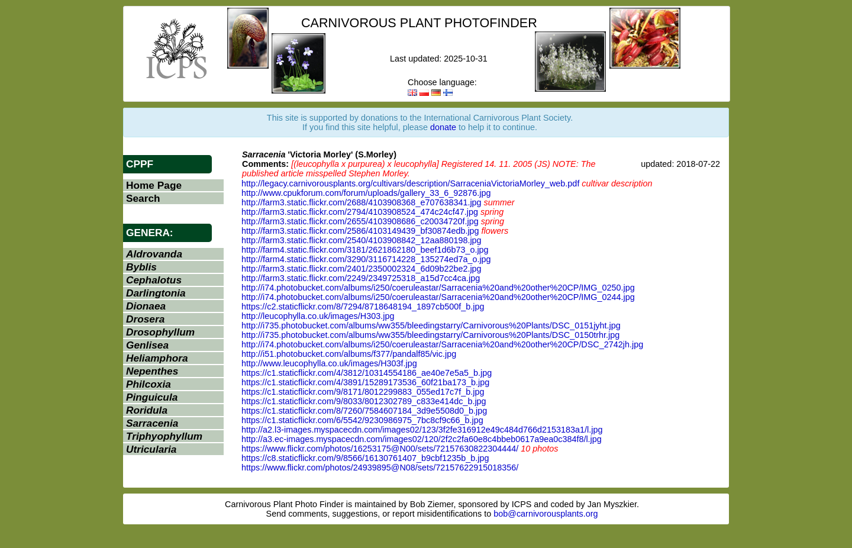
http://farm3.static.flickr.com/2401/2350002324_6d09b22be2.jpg (361, 268)
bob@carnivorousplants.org (545, 513)
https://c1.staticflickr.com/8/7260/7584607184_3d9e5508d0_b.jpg (364, 410)
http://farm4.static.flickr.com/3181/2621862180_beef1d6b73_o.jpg (365, 249)
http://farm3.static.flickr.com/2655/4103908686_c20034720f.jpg (360, 221)
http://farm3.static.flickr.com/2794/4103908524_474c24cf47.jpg (359, 212)
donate (443, 127)
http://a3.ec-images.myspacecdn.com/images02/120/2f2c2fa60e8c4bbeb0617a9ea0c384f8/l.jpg (421, 439)
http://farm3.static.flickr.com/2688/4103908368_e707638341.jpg (361, 202)
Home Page (154, 185)
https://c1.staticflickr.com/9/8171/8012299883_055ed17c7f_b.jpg (362, 392)
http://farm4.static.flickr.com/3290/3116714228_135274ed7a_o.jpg (366, 259)
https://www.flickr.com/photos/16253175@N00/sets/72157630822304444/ (379, 448)
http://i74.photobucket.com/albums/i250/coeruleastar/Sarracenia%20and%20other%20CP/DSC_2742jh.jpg (442, 344)
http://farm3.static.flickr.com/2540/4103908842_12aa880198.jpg (361, 240)
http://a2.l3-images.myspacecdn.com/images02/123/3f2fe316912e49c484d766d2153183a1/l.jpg (421, 429)
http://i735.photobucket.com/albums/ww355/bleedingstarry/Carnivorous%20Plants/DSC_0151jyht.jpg (431, 325)
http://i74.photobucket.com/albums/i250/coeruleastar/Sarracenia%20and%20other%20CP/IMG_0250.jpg (438, 287)
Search (143, 198)
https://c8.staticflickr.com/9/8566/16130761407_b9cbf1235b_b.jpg (365, 458)
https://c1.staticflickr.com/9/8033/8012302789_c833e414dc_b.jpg (363, 401)
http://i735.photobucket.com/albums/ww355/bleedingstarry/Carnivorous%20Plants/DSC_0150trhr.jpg (430, 335)
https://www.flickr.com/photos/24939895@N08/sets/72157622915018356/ (379, 467)
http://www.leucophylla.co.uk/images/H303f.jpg (329, 363)
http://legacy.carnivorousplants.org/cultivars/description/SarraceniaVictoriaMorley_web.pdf (410, 183)
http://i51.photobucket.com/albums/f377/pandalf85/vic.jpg (348, 354)
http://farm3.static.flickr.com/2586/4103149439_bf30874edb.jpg (360, 231)
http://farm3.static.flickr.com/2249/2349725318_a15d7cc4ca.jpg (360, 278)
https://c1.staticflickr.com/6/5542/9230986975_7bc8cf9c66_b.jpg (362, 420)
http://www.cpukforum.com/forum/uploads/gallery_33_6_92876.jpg (366, 193)
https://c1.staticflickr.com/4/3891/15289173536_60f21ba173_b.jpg (365, 382)
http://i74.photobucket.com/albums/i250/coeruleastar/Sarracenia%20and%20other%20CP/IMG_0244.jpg (438, 297)
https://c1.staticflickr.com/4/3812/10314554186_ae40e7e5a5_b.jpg (366, 373)
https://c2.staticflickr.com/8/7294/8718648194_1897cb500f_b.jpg (362, 306)
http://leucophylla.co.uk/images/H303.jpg (317, 316)
